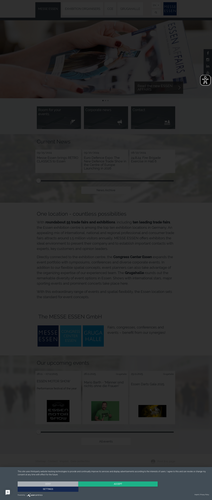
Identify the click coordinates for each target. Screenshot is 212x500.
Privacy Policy (204, 494)
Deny (46, 489)
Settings (180, 489)
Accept (113, 489)
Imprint (196, 494)
